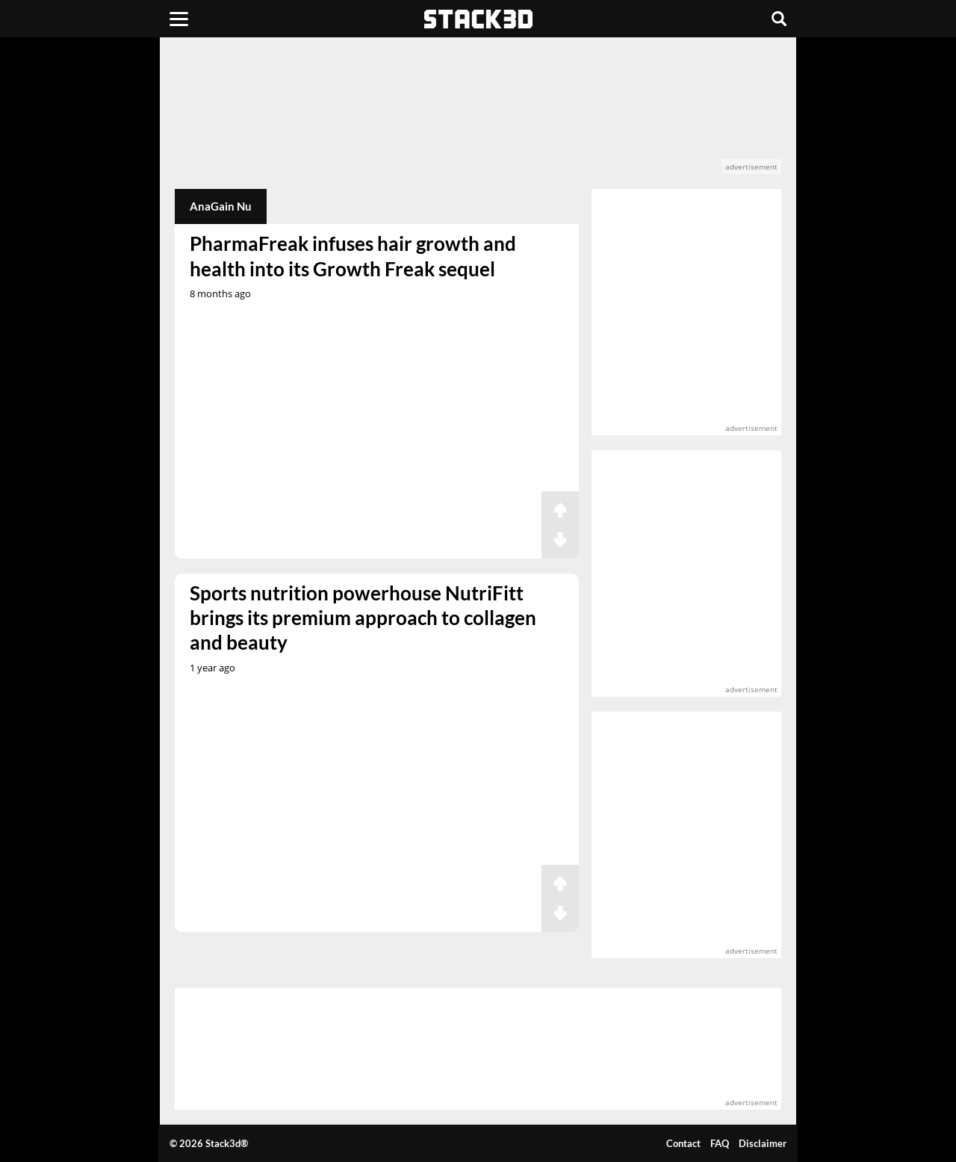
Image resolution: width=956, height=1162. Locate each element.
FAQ (719, 1143)
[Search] (779, 18)
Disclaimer (762, 1143)
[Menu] (179, 18)
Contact (683, 1143)
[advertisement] (478, 113)
